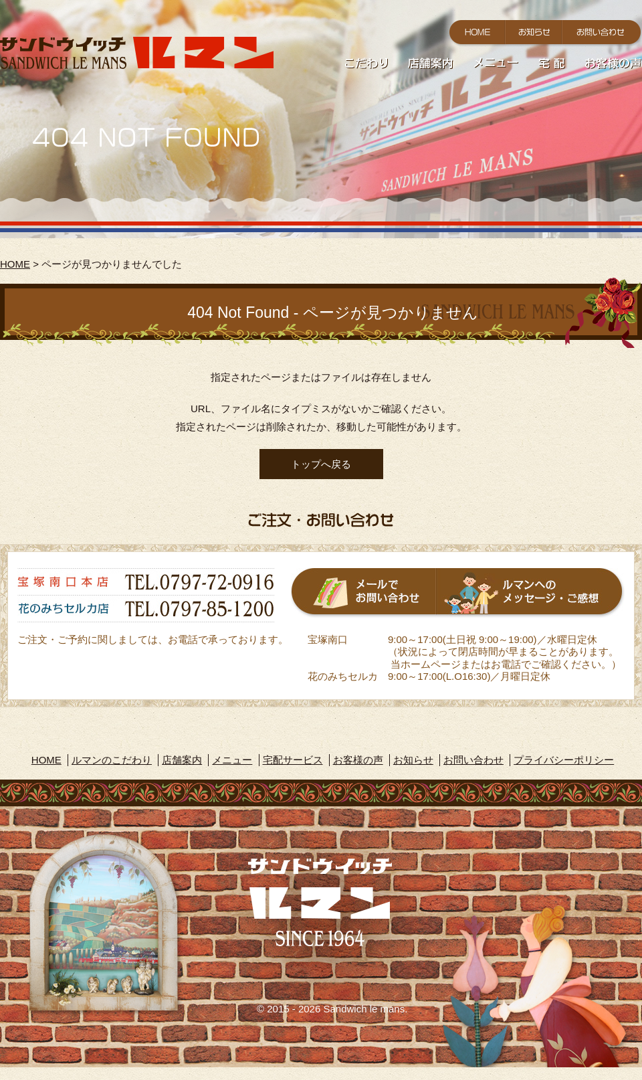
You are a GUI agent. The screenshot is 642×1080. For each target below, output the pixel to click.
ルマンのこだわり (112, 760)
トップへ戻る (321, 464)
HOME (15, 264)
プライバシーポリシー (564, 760)
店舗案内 (182, 760)
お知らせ (413, 760)
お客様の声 (358, 760)
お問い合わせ (473, 760)
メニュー (232, 760)
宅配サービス (293, 760)
